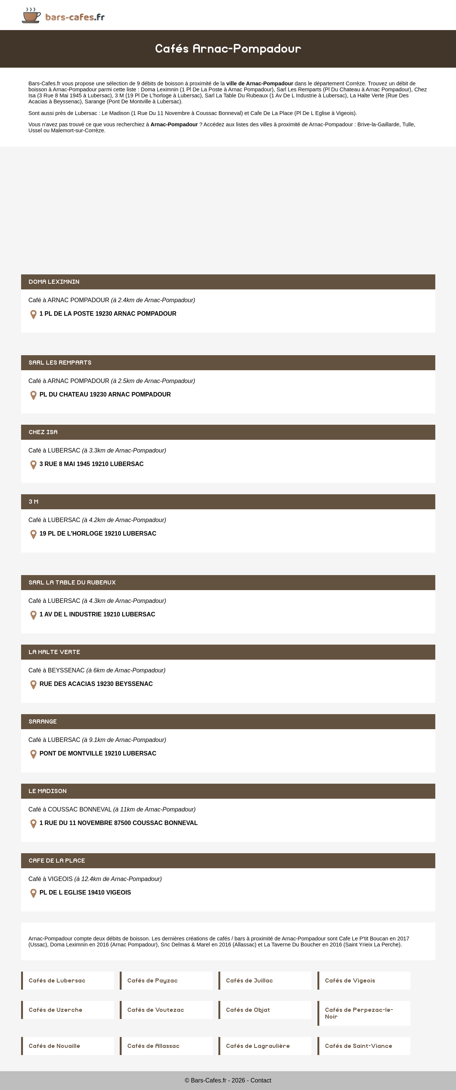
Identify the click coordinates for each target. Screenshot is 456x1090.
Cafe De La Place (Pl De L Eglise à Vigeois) (302, 113)
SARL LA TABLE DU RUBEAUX (72, 583)
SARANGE (43, 722)
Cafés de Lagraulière (258, 1046)
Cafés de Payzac (152, 981)
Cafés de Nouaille (54, 1046)
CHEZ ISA (43, 432)
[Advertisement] (228, 210)
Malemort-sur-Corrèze (77, 130)
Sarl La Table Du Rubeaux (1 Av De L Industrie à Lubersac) (276, 95)
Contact (260, 1080)
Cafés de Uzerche (55, 1010)
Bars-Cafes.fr (45, 83)
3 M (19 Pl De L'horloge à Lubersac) (158, 95)
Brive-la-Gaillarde (378, 124)
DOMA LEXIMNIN (54, 282)
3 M (33, 502)
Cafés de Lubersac (57, 981)
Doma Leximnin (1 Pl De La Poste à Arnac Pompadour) (207, 89)
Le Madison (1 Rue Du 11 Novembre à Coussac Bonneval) (172, 113)
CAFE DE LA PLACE (57, 861)
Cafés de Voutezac (155, 1010)
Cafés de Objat (248, 1010)
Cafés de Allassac (153, 1046)
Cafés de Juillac (249, 981)
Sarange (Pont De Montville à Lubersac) (133, 101)
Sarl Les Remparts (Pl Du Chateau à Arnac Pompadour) (344, 89)
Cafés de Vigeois (350, 981)
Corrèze (355, 83)
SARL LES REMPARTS (60, 363)
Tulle (408, 124)
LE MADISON (48, 791)
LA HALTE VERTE (54, 652)
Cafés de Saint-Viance (358, 1046)
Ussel (35, 130)
